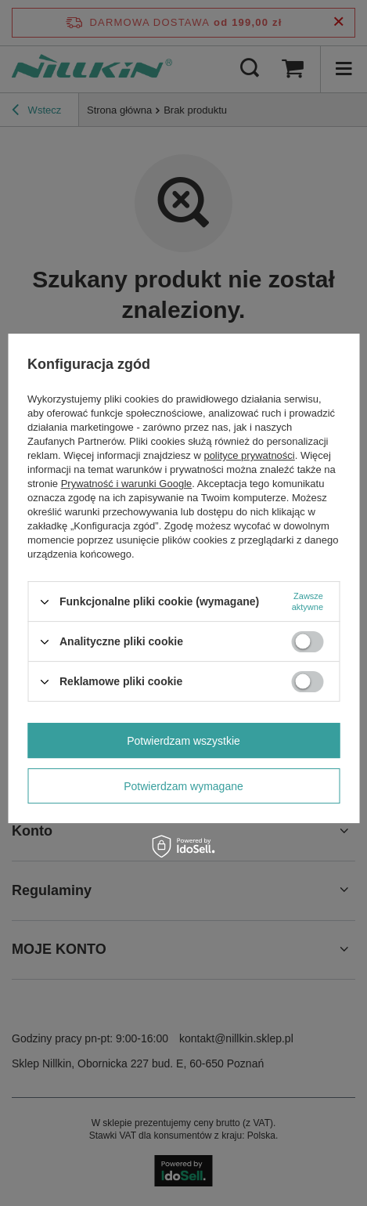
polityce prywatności (248, 455)
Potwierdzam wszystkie (183, 741)
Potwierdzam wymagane (183, 786)
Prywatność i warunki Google (126, 483)
